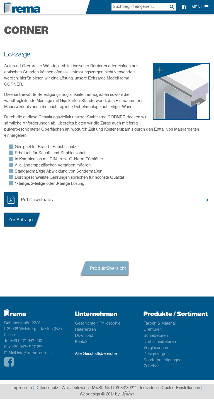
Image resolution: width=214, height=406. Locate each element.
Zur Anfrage (20, 219)
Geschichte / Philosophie (97, 323)
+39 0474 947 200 (26, 341)
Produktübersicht (108, 268)
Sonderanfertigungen (162, 360)
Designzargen (156, 354)
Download (84, 335)
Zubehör (151, 366)
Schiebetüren (156, 335)
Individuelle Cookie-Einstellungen (170, 388)
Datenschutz (46, 388)
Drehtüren (153, 329)
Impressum (21, 388)
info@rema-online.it (34, 353)
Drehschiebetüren (160, 342)
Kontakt (82, 342)
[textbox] (143, 7)
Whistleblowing (75, 388)
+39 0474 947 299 (27, 347)
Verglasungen (156, 348)
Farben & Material (160, 323)
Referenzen (85, 329)
